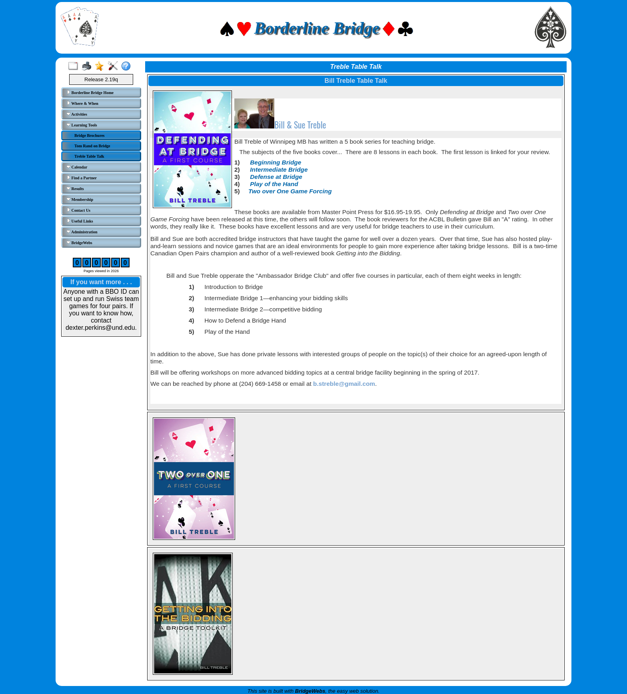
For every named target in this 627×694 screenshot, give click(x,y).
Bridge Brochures (89, 135)
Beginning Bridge (275, 162)
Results (75, 188)
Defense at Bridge (276, 176)
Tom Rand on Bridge (92, 146)
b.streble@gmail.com (344, 383)
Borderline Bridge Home (90, 92)
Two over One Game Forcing (290, 191)
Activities (76, 114)
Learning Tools (81, 124)
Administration (82, 231)
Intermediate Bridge (279, 169)
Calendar (77, 166)
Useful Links (79, 221)
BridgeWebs (79, 242)
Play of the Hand (274, 184)
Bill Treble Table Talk (356, 80)
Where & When (82, 103)
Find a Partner (81, 177)
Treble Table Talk (89, 156)
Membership (79, 199)
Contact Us (78, 210)
